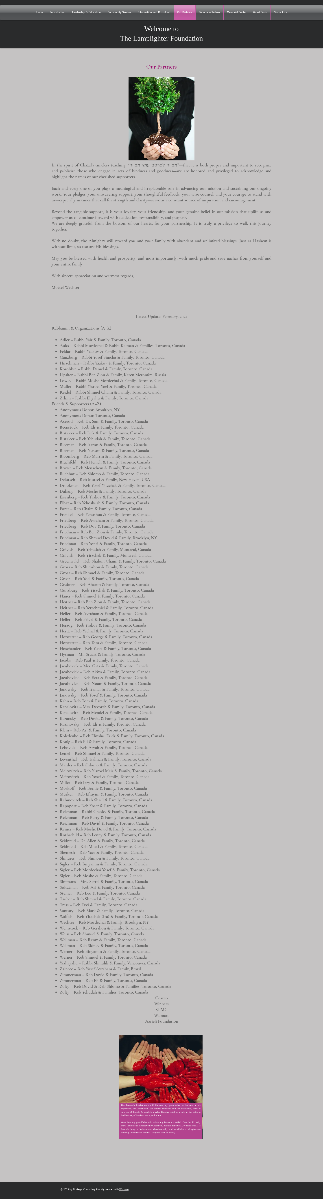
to (175, 29)
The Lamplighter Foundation (161, 38)
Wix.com (124, 1189)
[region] (158, 1107)
